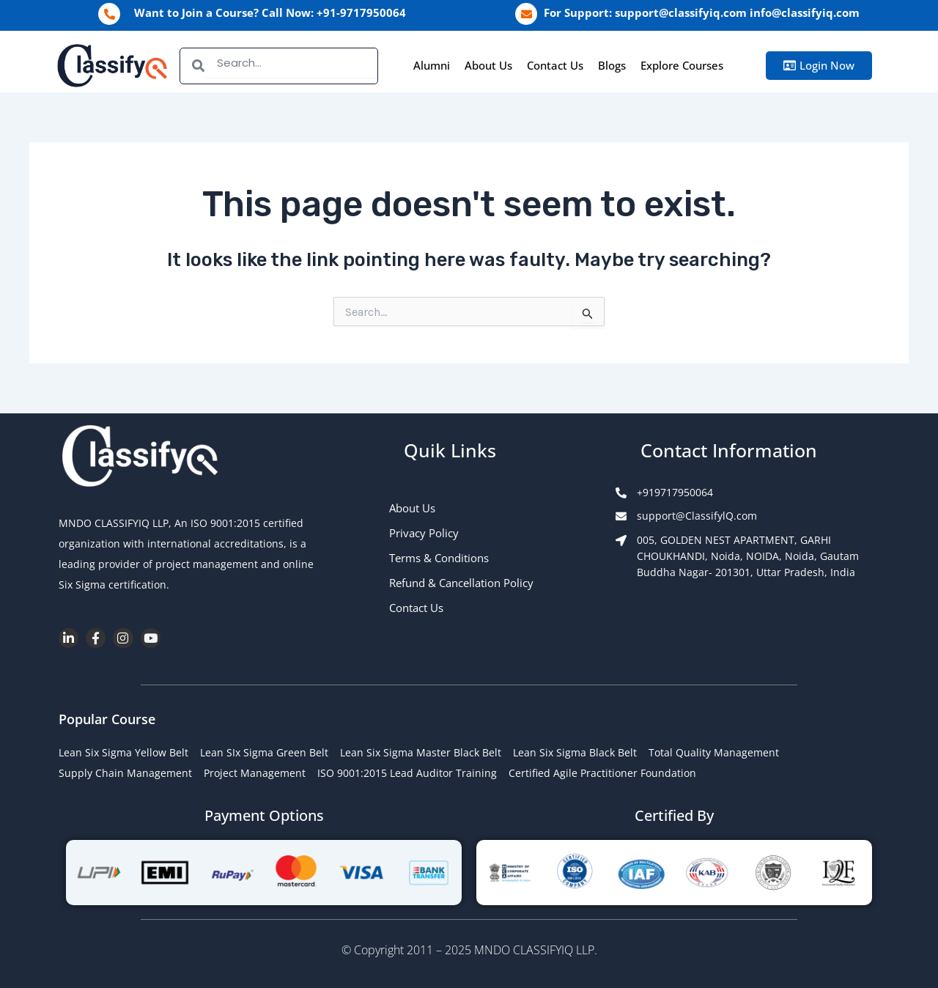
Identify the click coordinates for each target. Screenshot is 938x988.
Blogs (612, 65)
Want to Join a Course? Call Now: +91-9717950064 (270, 12)
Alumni (431, 65)
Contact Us (555, 65)
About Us (488, 65)
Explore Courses (681, 65)
